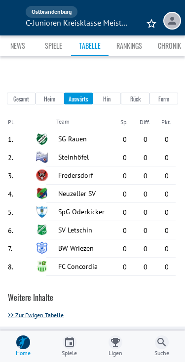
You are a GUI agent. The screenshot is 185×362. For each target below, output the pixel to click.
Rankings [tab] (129, 45)
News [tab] (17, 45)
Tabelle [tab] (90, 45)
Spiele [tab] (53, 45)
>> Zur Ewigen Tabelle (36, 315)
